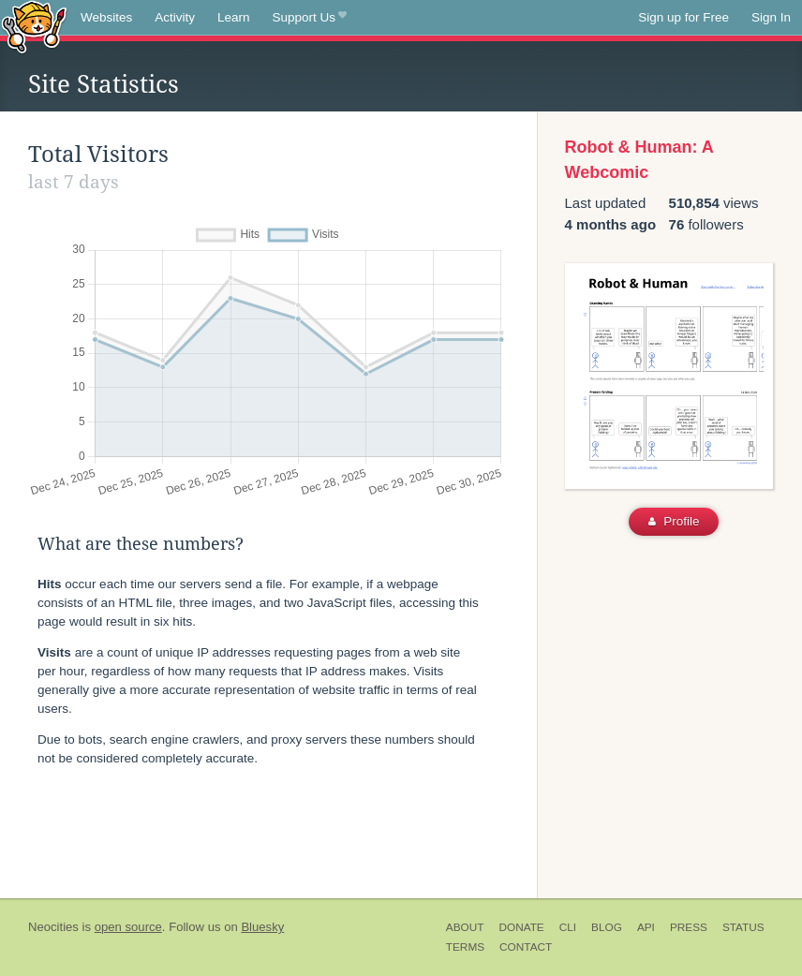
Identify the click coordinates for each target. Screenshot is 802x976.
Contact (525, 947)
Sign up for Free (683, 17)
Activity (175, 17)
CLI (567, 927)
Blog (606, 927)
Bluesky (262, 927)
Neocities (53, 927)
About (465, 927)
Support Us (310, 17)
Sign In (771, 17)
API (646, 927)
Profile (674, 521)
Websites (106, 17)
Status (743, 927)
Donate (520, 927)
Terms (465, 947)
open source (128, 927)
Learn (233, 17)
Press (688, 927)
